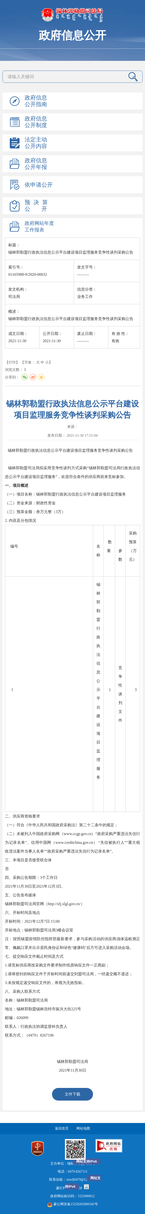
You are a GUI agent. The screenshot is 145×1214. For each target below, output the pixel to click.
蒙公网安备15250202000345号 (72, 1204)
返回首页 (62, 1128)
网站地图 (83, 1128)
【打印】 (12, 362)
